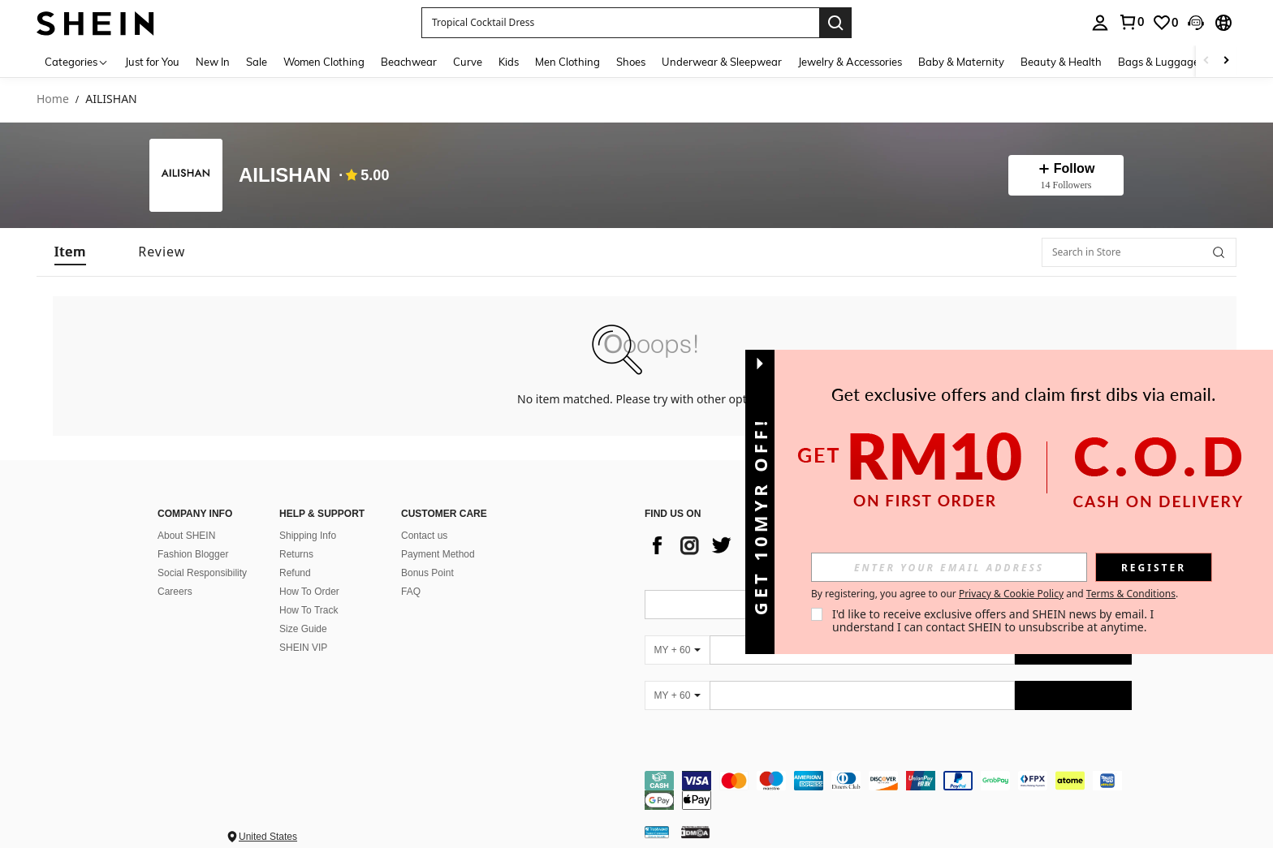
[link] (1131, 22)
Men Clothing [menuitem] (567, 61)
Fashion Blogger (193, 554)
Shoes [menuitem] (630, 61)
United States (268, 836)
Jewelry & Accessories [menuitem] (850, 61)
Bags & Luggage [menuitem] (1158, 61)
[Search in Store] (1139, 252)
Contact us (424, 535)
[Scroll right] (1226, 61)
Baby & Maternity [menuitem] (961, 61)
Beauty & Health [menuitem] (1061, 61)
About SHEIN (186, 535)
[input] (949, 567)
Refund (295, 573)
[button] (620, 22)
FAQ (411, 591)
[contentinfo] (888, 790)
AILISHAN (284, 175)
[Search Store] (1218, 252)
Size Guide (303, 629)
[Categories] (77, 61)
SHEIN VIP (303, 647)
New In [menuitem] (213, 61)
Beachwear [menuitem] (409, 61)
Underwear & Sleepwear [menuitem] (722, 61)
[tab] (70, 252)
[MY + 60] (677, 650)
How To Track (308, 610)
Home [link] (53, 99)
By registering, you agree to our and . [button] (994, 594)
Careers (175, 591)
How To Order (309, 591)
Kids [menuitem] (508, 61)
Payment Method (438, 554)
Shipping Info (307, 535)
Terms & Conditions (1131, 593)
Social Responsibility (202, 573)
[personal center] (1100, 22)
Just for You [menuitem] (152, 61)
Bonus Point (427, 573)
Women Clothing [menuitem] (324, 61)
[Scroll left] (1206, 61)
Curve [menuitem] (467, 61)
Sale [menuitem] (256, 61)
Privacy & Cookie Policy (1011, 593)
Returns (296, 554)
